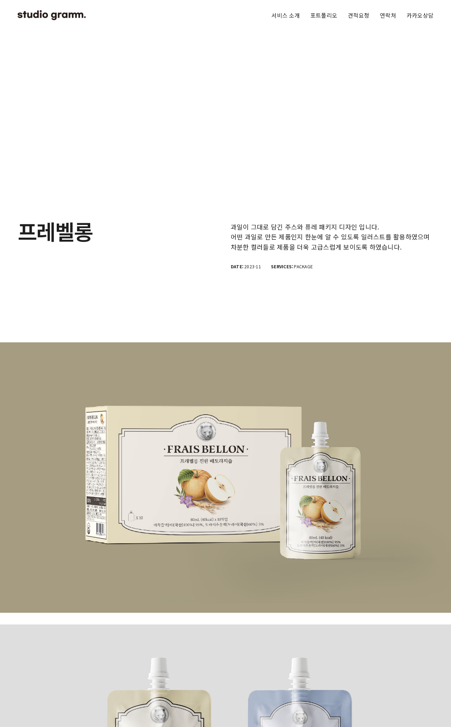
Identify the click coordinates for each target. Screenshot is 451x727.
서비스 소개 (285, 15)
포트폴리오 (323, 15)
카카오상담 (420, 15)
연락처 (388, 15)
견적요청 (358, 15)
